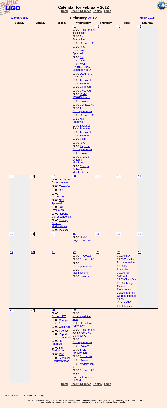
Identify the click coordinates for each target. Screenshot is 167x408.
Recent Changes (81, 11)
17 (118, 233)
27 (32, 310)
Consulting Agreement (82, 324)
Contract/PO (87, 43)
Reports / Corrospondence (82, 110)
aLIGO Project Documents (84, 239)
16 (97, 233)
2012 (92, 18)
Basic (83, 138)
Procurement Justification (84, 31)
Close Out (85, 86)
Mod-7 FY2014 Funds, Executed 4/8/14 (82, 67)
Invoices (84, 101)
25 (139, 252)
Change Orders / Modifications (81, 159)
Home (64, 11)
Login (107, 11)
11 (139, 176)
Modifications (80, 272)
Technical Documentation (82, 82)
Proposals (85, 255)
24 (118, 252)
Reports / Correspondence (126, 294)
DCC (7, 395)
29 (74, 310)
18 (139, 233)
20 (32, 252)
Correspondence (82, 266)
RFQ (82, 46)
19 (11, 252)
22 (74, 252)
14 (53, 233)
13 (32, 233)
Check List (86, 356)
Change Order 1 (60, 321)
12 (11, 233)
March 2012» (147, 18)
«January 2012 (19, 18)
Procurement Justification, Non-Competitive (84, 332)
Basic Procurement (80, 351)
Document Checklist (82, 75)
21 (53, 252)
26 (11, 310)
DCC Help (39, 395)
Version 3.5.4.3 (17, 395)
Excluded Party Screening (82, 127)
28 (53, 310)
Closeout (85, 360)
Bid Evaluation (79, 38)
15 (74, 233)
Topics (97, 11)
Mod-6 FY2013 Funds (81, 96)
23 (97, 252)
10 (118, 176)
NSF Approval (79, 52)
